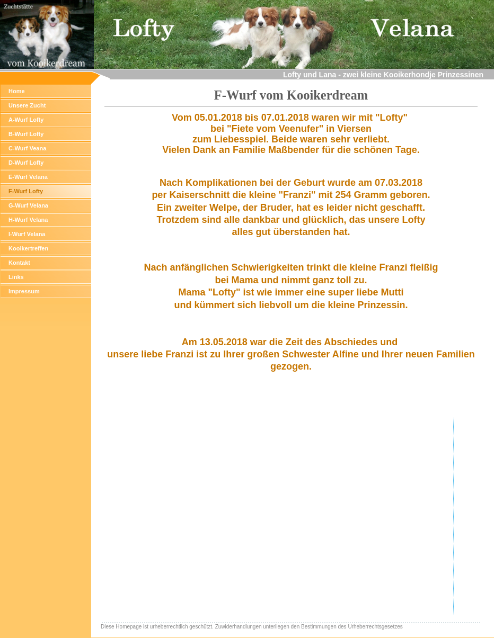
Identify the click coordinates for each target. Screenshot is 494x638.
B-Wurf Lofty (25, 134)
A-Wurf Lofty (25, 119)
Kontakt (19, 262)
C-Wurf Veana (27, 148)
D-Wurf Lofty (25, 162)
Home (16, 91)
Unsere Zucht (27, 105)
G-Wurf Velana (28, 205)
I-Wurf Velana (26, 234)
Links (16, 277)
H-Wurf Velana (28, 220)
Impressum (24, 291)
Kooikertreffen (28, 248)
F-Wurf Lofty (25, 191)
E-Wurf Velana (28, 177)
